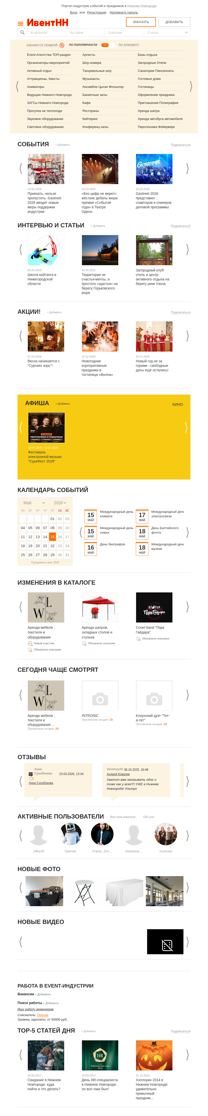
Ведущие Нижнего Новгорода (49, 95)
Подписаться (180, 145)
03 (67, 519)
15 (52, 537)
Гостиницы (146, 87)
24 (67, 546)
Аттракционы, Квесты (43, 79)
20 (38, 546)
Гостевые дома (149, 79)
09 (60, 528)
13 (38, 537)
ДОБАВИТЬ (174, 22)
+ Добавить (62, 144)
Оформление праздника (156, 95)
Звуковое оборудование (45, 119)
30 (60, 555)
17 (67, 537)
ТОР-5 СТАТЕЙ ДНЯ (46, 1030)
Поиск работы (30, 1003)
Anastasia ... (134, 851)
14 (45, 537)
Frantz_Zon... (102, 851)
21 (45, 546)
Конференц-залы (95, 127)
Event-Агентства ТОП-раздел (49, 55)
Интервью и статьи (51, 225)
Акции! (29, 311)
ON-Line (148, 817)
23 (60, 546)
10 (67, 528)
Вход (73, 12)
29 (52, 555)
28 (45, 555)
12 (30, 537)
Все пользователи (122, 817)
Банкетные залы (94, 95)
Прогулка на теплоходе (44, 111)
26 (30, 555)
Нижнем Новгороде (142, 6)
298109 (38, 851)
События (33, 144)
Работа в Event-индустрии (55, 986)
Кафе (86, 103)
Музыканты (90, 79)
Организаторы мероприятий (48, 63)
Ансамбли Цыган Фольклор (103, 87)
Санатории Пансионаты (156, 71)
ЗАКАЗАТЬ (141, 22)
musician (165, 851)
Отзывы (32, 757)
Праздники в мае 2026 (45, 562)
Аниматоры (35, 87)
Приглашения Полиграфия (158, 103)
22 (52, 546)
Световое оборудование (45, 127)
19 (30, 546)
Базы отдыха (147, 55)
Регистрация (96, 12)
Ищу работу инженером (36, 1009)
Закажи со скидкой (42, 45)
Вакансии (26, 994)
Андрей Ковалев (118, 774)
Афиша (37, 403)
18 (23, 546)
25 (23, 555)
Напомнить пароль (124, 12)
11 (23, 537)
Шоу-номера (91, 63)
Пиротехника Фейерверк (156, 127)
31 (67, 555)
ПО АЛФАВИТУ (129, 44)
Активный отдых (39, 71)
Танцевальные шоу (97, 71)
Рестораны (90, 111)
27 (38, 555)
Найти (22, 32)
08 (52, 528)
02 (60, 519)
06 (38, 528)
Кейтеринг (90, 119)
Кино (177, 404)
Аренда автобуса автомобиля (160, 119)
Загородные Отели (152, 63)
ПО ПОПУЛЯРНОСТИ (83, 44)
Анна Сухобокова (41, 783)
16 (60, 537)
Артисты (88, 55)
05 (30, 528)
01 (52, 519)
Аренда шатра (149, 111)
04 (23, 528)
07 (45, 528)
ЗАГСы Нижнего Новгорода (47, 103)
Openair (70, 851)
